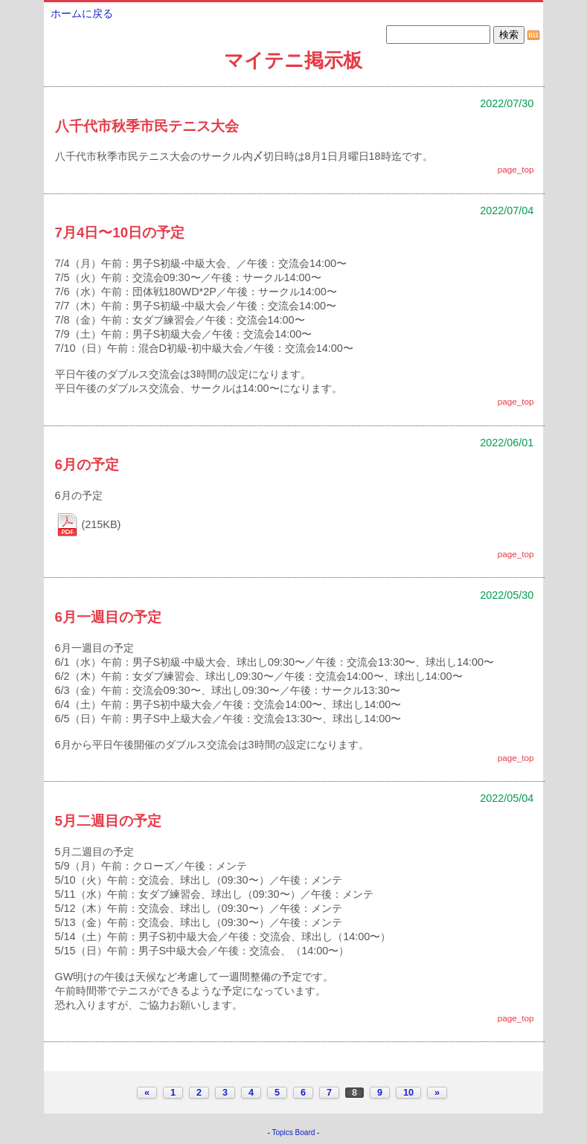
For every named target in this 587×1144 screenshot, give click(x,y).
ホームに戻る (82, 13)
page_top (516, 169)
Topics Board (293, 1132)
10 (408, 1092)
